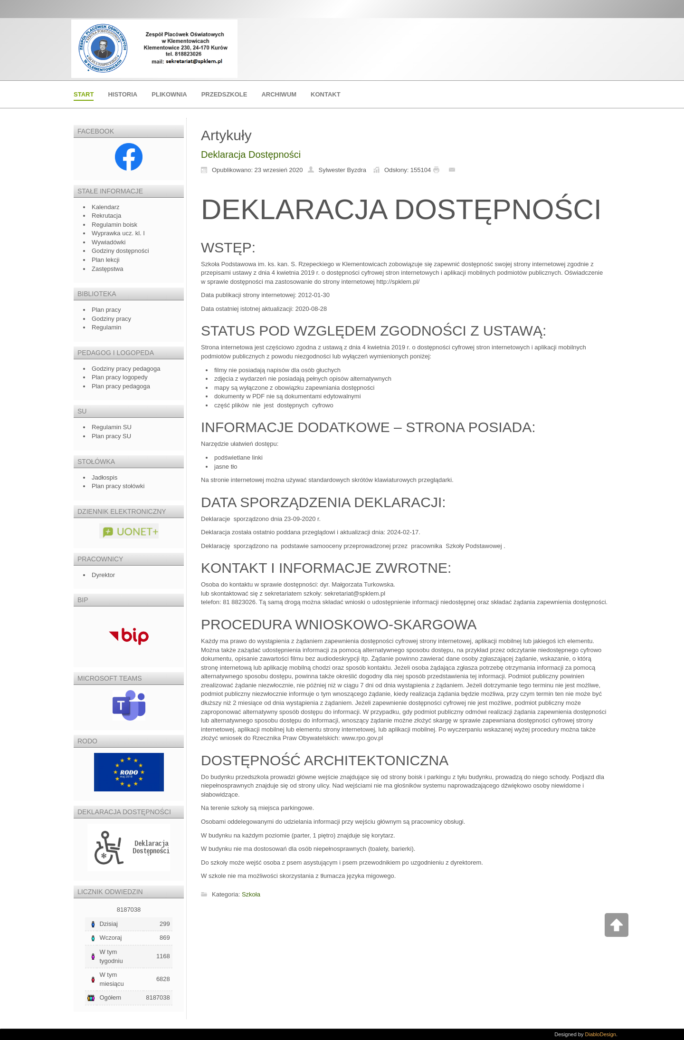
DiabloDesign (600, 1034)
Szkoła (251, 894)
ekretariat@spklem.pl (356, 593)
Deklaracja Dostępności (251, 154)
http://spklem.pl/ (397, 281)
